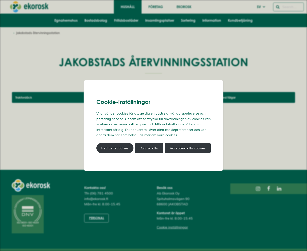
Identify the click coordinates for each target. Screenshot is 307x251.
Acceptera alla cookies (188, 148)
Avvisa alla (149, 148)
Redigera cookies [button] (115, 148)
